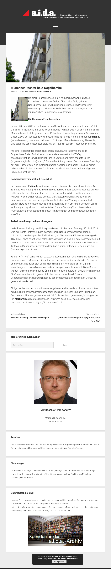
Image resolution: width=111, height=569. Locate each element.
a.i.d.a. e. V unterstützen (59, 510)
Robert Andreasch (44, 91)
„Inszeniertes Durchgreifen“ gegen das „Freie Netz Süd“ (79, 319)
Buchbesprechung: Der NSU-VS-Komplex (30, 317)
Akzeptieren (59, 562)
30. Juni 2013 (27, 91)
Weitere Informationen (69, 559)
